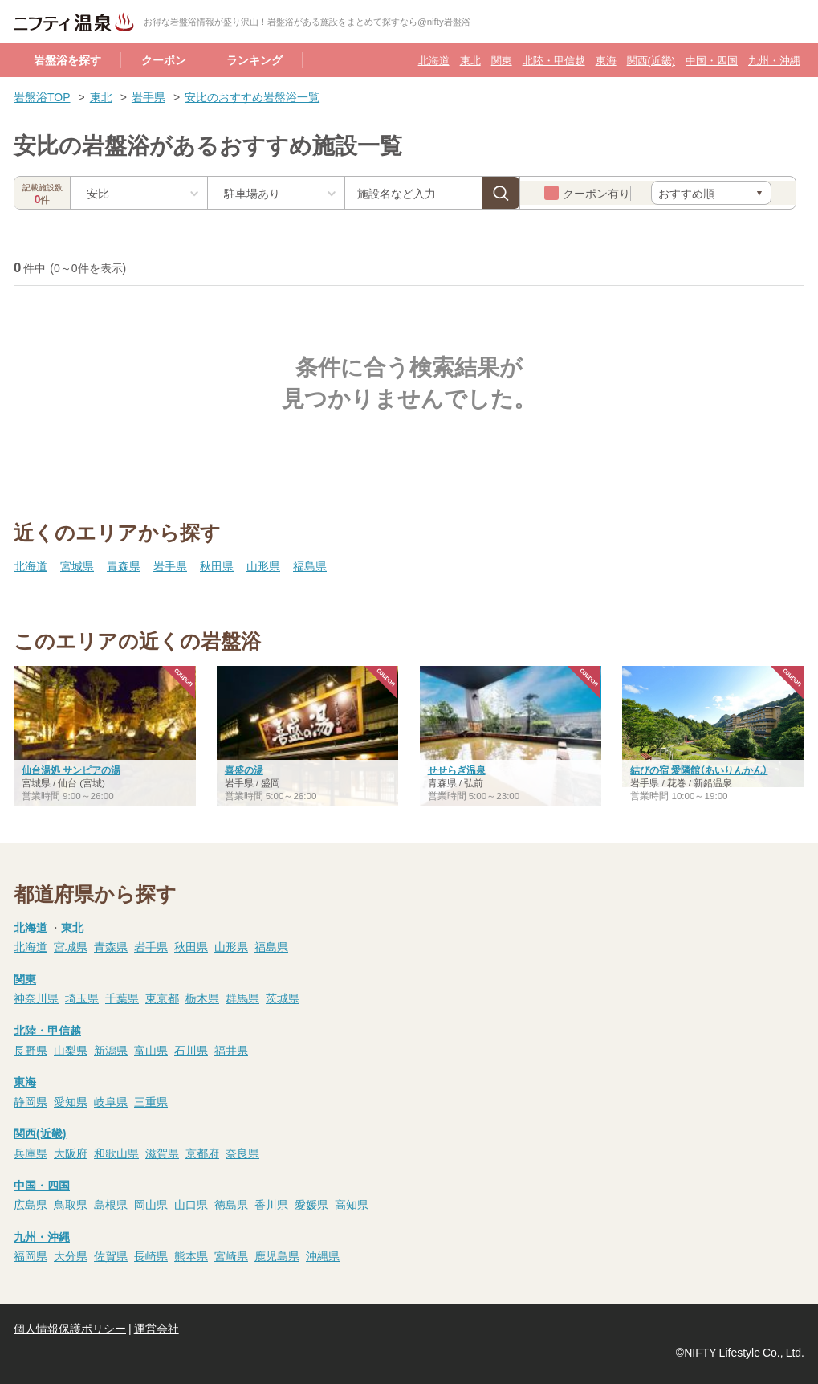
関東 (501, 59)
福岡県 (30, 1255)
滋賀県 (162, 1153)
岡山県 (151, 1204)
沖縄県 (323, 1255)
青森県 (123, 565)
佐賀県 (111, 1255)
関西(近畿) (651, 59)
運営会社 (156, 1328)
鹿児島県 (276, 1255)
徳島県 (231, 1204)
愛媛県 (311, 1204)
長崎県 (151, 1255)
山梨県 (70, 1050)
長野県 (30, 1050)
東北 (470, 59)
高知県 (351, 1204)
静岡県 (30, 1101)
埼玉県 (82, 998)
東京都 (162, 998)
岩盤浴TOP (42, 96)
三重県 (151, 1101)
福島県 (310, 565)
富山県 (151, 1050)
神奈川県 (36, 998)
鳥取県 (70, 1204)
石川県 (191, 1050)
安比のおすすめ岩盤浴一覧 (252, 96)
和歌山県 (116, 1153)
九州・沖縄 (774, 59)
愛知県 (70, 1101)
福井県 (231, 1050)
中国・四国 (712, 59)
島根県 (111, 1204)
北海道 (434, 59)
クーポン (163, 59)
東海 (606, 59)
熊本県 (191, 1255)
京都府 (202, 1153)
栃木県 (202, 998)
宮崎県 (231, 1255)
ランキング (254, 59)
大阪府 (70, 1153)
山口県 (191, 1204)
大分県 (70, 1255)
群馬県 (242, 998)
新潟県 (111, 1050)
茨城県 (282, 998)
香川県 (271, 1204)
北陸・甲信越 (554, 59)
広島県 (30, 1204)
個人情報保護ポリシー (70, 1328)
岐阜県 (111, 1101)
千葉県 (122, 998)
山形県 (263, 565)
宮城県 (77, 565)
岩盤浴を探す (67, 59)
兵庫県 (30, 1153)
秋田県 (217, 565)
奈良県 (242, 1153)
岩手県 (148, 96)
